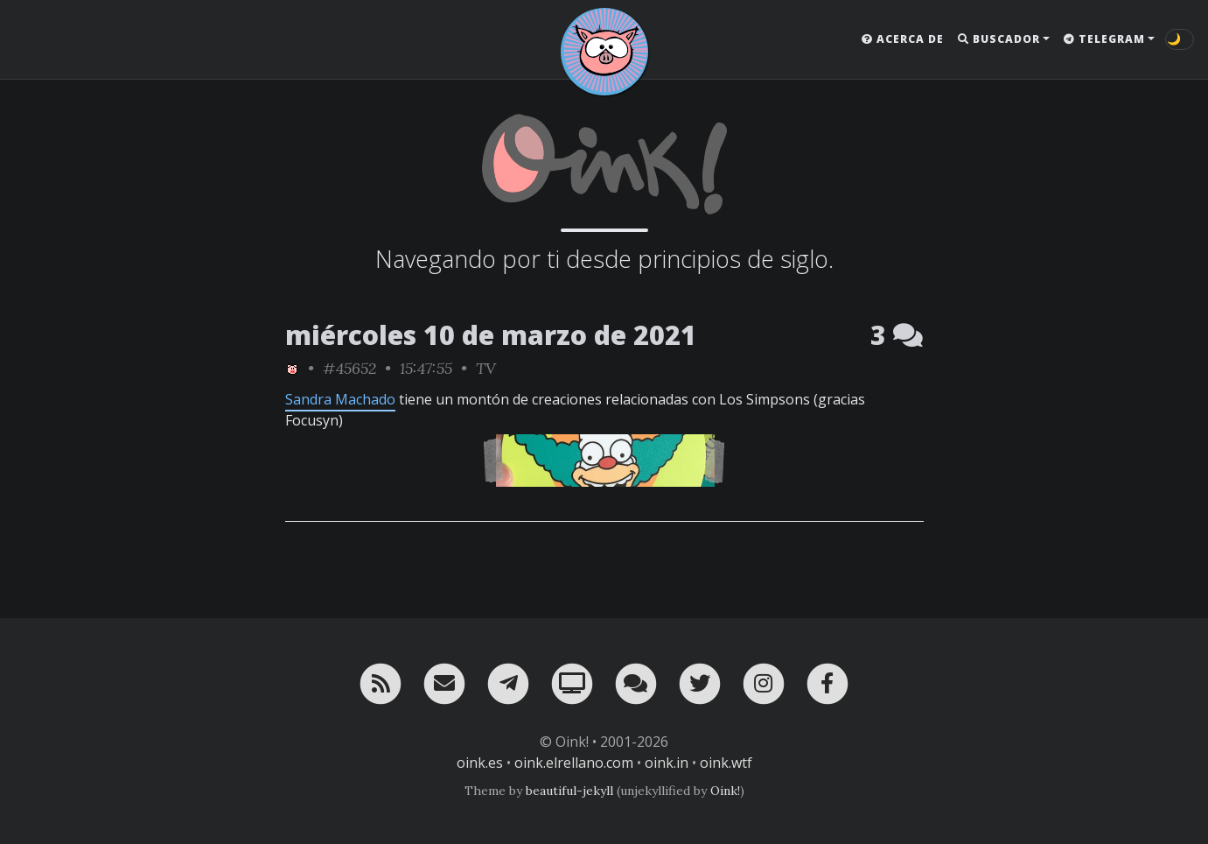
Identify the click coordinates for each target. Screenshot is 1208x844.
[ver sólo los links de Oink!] (292, 368)
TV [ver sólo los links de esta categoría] (486, 368)
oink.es (480, 762)
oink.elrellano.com (573, 762)
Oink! (725, 790)
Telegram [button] (1104, 39)
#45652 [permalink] (349, 368)
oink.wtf (726, 762)
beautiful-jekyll (569, 790)
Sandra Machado (340, 399)
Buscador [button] (999, 39)
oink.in (666, 762)
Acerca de (903, 39)
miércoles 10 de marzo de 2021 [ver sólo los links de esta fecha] (490, 334)
